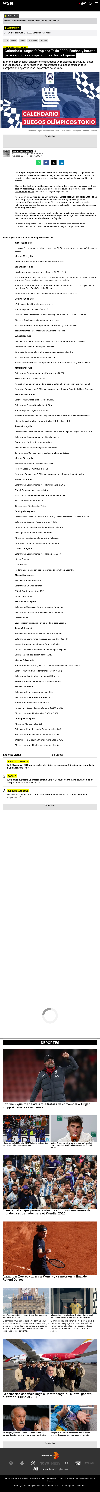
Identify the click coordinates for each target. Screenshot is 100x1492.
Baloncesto (32, 41)
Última (83, 8)
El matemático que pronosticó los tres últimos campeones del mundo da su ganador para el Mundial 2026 (47, 1212)
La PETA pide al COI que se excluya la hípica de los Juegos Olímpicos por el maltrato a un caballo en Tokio (50, 766)
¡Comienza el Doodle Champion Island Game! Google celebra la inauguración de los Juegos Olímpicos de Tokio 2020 (50, 781)
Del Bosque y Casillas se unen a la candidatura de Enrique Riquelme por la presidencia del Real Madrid (24, 1434)
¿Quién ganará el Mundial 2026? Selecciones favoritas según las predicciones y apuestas (25, 1144)
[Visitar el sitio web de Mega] (55, 1463)
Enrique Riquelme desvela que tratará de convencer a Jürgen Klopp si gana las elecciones (46, 1106)
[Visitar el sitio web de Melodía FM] (35, 1469)
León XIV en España (11, 2)
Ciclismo (43, 41)
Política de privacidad (32, 1486)
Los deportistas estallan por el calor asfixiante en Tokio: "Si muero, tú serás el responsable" (47, 795)
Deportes (50, 1043)
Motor (22, 41)
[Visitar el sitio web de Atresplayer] (50, 1469)
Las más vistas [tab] (12, 754)
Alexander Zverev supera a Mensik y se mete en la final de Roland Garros (45, 1278)
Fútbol (13, 41)
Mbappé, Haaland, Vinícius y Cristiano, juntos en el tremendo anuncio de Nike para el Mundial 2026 (72, 1316)
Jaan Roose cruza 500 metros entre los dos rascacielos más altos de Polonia (25, 1316)
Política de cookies (49, 1486)
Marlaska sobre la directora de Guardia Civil (55, 2)
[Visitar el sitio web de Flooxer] (64, 1469)
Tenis (6, 41)
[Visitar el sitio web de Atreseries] (66, 1463)
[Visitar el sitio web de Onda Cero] (78, 1463)
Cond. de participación (65, 1486)
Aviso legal (18, 1486)
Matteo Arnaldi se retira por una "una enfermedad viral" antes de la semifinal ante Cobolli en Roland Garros (71, 1145)
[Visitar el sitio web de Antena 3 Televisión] (10, 1463)
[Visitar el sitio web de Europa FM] (89, 1463)
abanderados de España (49, 218)
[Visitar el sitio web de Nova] (44, 1463)
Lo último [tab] (57, 754)
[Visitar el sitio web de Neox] (33, 1463)
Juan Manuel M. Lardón (22, 151)
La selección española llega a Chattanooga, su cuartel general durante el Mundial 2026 (47, 1395)
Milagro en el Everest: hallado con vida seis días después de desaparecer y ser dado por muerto (70, 1434)
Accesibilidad (81, 1486)
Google (12, 776)
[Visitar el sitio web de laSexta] (22, 1463)
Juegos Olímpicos (18, 761)
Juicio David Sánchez (79, 2)
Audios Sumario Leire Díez (28, 2)
